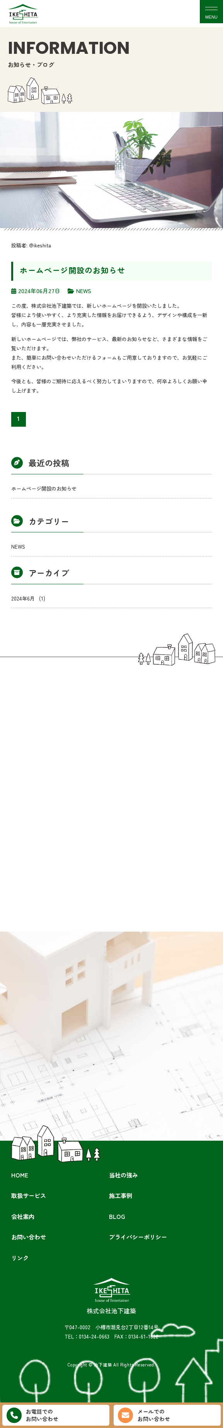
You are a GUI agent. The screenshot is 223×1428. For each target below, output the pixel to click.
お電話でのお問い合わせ (33, 1415)
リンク (20, 1257)
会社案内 (22, 1216)
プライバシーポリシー (138, 1236)
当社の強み (123, 1175)
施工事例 (120, 1195)
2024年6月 (28, 598)
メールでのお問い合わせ (144, 1415)
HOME (19, 1175)
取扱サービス (28, 1195)
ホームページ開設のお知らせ (72, 270)
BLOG (117, 1216)
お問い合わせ (28, 1236)
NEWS (18, 546)
